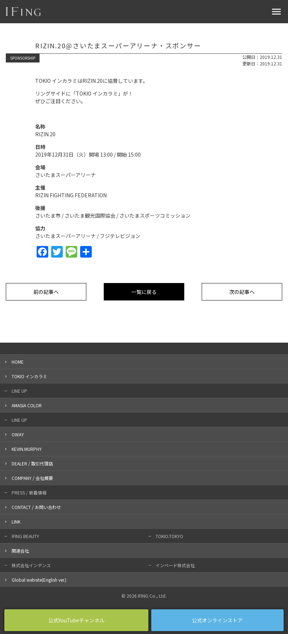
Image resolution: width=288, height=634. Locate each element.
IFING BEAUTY (25, 536)
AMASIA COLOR (27, 405)
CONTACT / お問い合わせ (36, 507)
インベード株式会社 (175, 565)
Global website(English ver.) (39, 580)
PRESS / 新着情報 (29, 492)
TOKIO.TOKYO (169, 536)
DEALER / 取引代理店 (32, 463)
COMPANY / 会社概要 (32, 478)
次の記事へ (242, 291)
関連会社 (20, 551)
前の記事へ (46, 291)
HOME (18, 362)
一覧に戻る (144, 291)
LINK (16, 521)
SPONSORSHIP (22, 58)
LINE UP (19, 391)
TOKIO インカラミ (29, 376)
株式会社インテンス (31, 565)
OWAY (18, 434)
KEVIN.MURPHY (27, 449)
